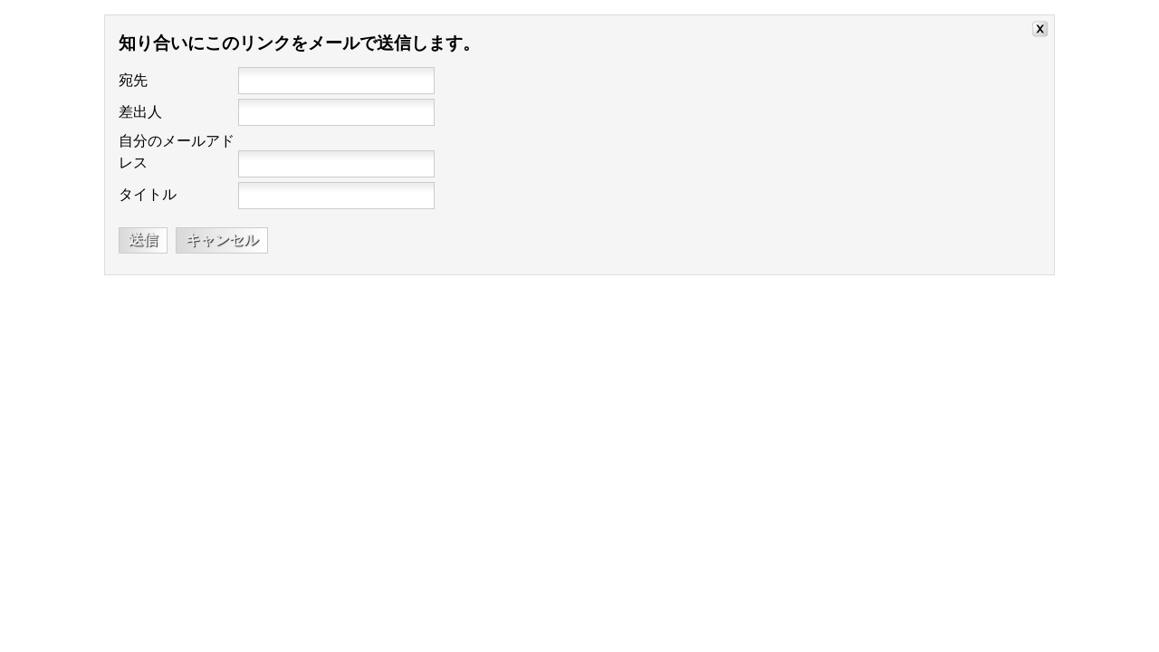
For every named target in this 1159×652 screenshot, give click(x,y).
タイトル (148, 194)
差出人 (140, 112)
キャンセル (222, 239)
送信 (143, 239)
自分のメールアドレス (177, 151)
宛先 (133, 80)
